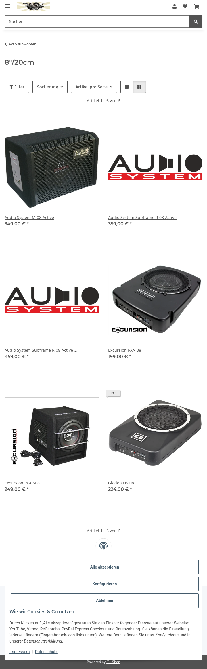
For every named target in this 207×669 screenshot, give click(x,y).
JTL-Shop (113, 661)
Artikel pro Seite (92, 87)
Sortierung (47, 87)
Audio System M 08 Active (29, 217)
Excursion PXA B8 (124, 350)
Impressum (19, 651)
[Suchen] (195, 21)
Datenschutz (46, 651)
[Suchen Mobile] (97, 21)
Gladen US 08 (121, 483)
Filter (16, 87)
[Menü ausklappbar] (7, 3)
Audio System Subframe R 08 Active (142, 217)
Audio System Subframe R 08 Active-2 (41, 350)
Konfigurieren (104, 583)
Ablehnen (104, 600)
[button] (174, 6)
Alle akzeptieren (104, 567)
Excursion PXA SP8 (22, 483)
